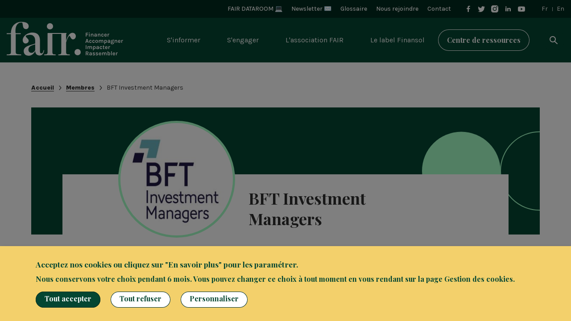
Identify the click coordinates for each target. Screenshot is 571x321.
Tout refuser (140, 298)
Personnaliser (214, 298)
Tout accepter (68, 298)
